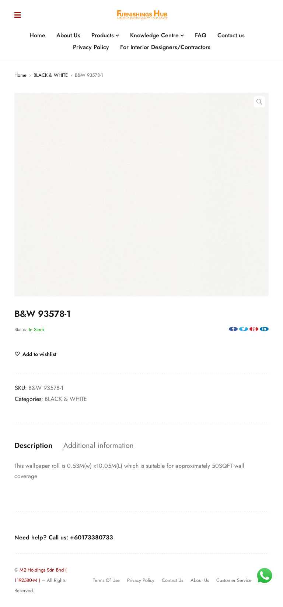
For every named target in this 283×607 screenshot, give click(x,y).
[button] (259, 101)
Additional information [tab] (98, 446)
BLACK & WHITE (51, 75)
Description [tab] (33, 446)
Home (20, 75)
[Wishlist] (35, 354)
